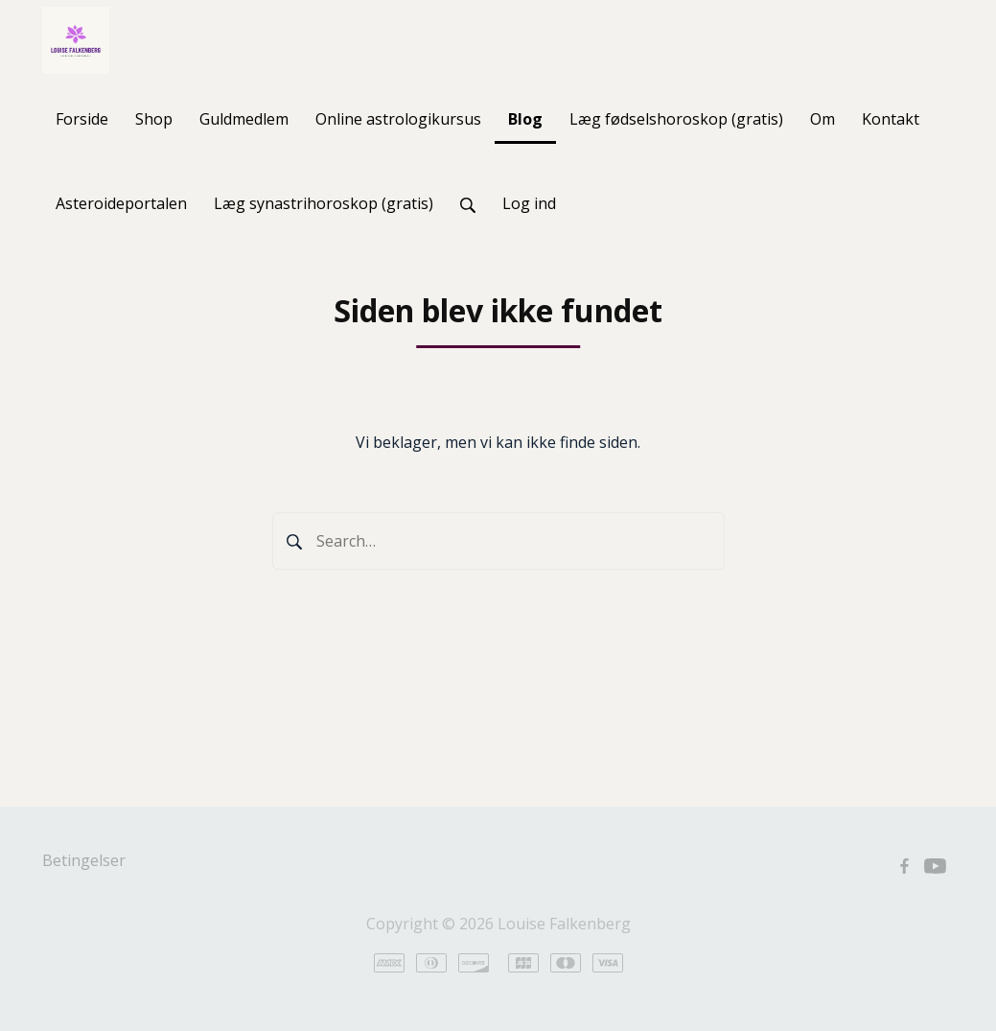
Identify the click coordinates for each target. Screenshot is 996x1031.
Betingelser (84, 860)
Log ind (529, 203)
